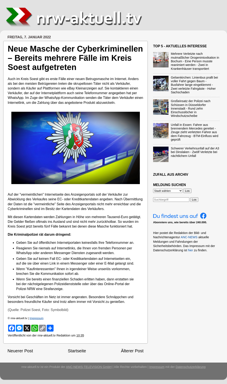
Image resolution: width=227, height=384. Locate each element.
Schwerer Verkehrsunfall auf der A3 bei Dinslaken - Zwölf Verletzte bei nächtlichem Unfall (195, 152)
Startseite (77, 350)
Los (194, 199)
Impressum (36, 318)
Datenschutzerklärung (191, 367)
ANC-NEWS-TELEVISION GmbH (89, 367)
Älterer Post (132, 350)
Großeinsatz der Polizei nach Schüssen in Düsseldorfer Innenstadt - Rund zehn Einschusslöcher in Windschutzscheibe (191, 108)
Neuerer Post (20, 350)
